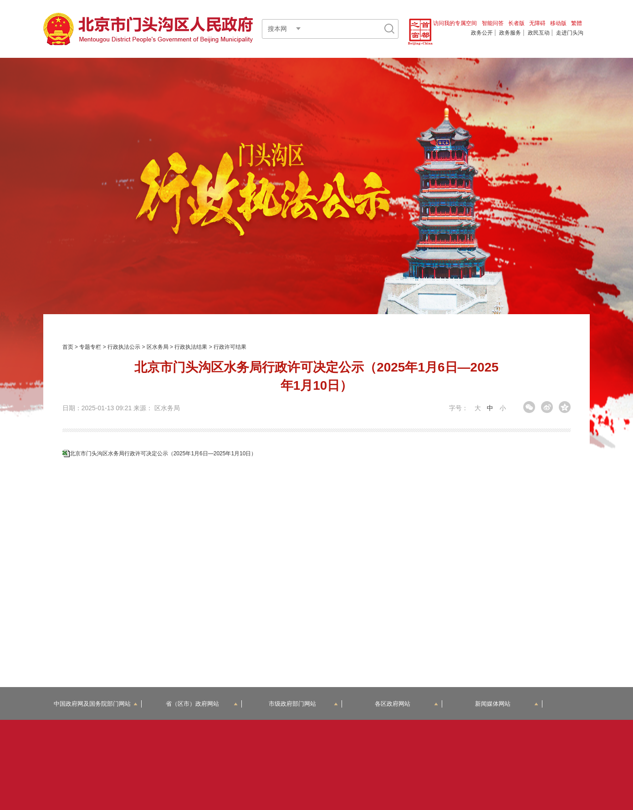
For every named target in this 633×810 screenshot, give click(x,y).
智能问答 (493, 23)
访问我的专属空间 (455, 23)
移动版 (558, 23)
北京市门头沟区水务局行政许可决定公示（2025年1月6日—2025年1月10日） (163, 453)
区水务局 (157, 347)
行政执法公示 (123, 347)
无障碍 (537, 23)
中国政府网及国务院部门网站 (96, 703)
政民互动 (539, 33)
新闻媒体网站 (506, 703)
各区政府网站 (406, 703)
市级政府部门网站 (303, 703)
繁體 (576, 23)
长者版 (516, 23)
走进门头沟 (569, 33)
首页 (67, 347)
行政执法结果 (190, 347)
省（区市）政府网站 (202, 703)
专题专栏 (90, 347)
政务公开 (482, 33)
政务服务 (510, 33)
